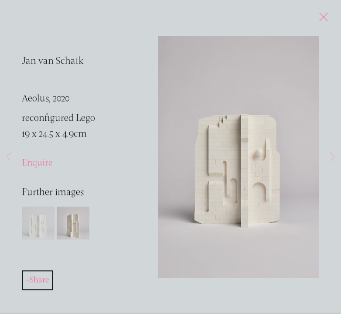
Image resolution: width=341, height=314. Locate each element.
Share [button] (39, 281)
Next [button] (332, 157)
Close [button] (321, 19)
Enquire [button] (37, 163)
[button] (38, 224)
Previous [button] (8, 157)
